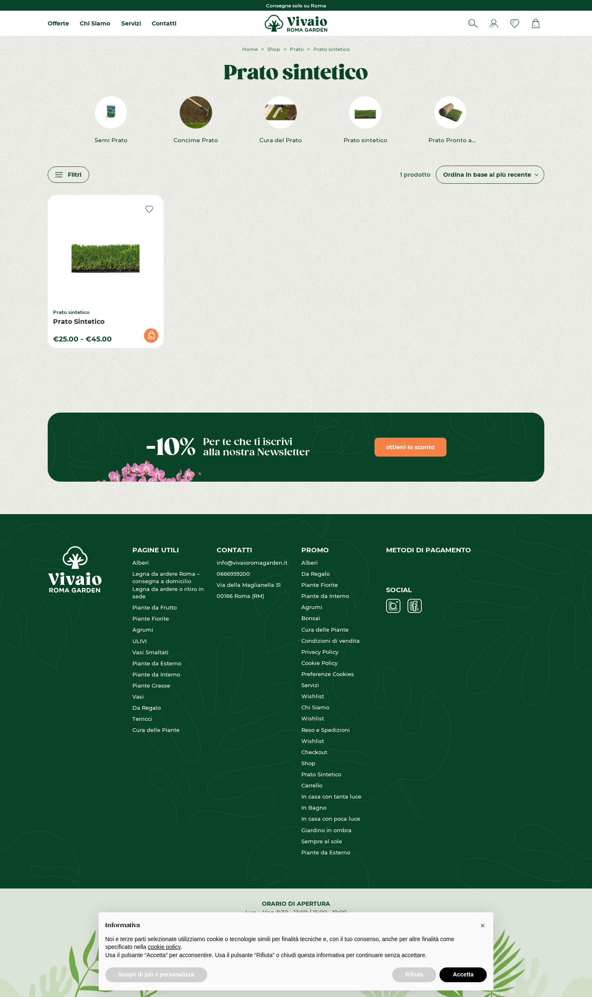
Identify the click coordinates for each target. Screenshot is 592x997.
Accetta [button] (463, 974)
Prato (297, 49)
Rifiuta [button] (414, 974)
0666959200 (233, 573)
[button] (482, 925)
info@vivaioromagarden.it (252, 562)
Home (250, 49)
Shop (273, 49)
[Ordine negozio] (490, 175)
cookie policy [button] (164, 947)
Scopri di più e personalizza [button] (156, 974)
